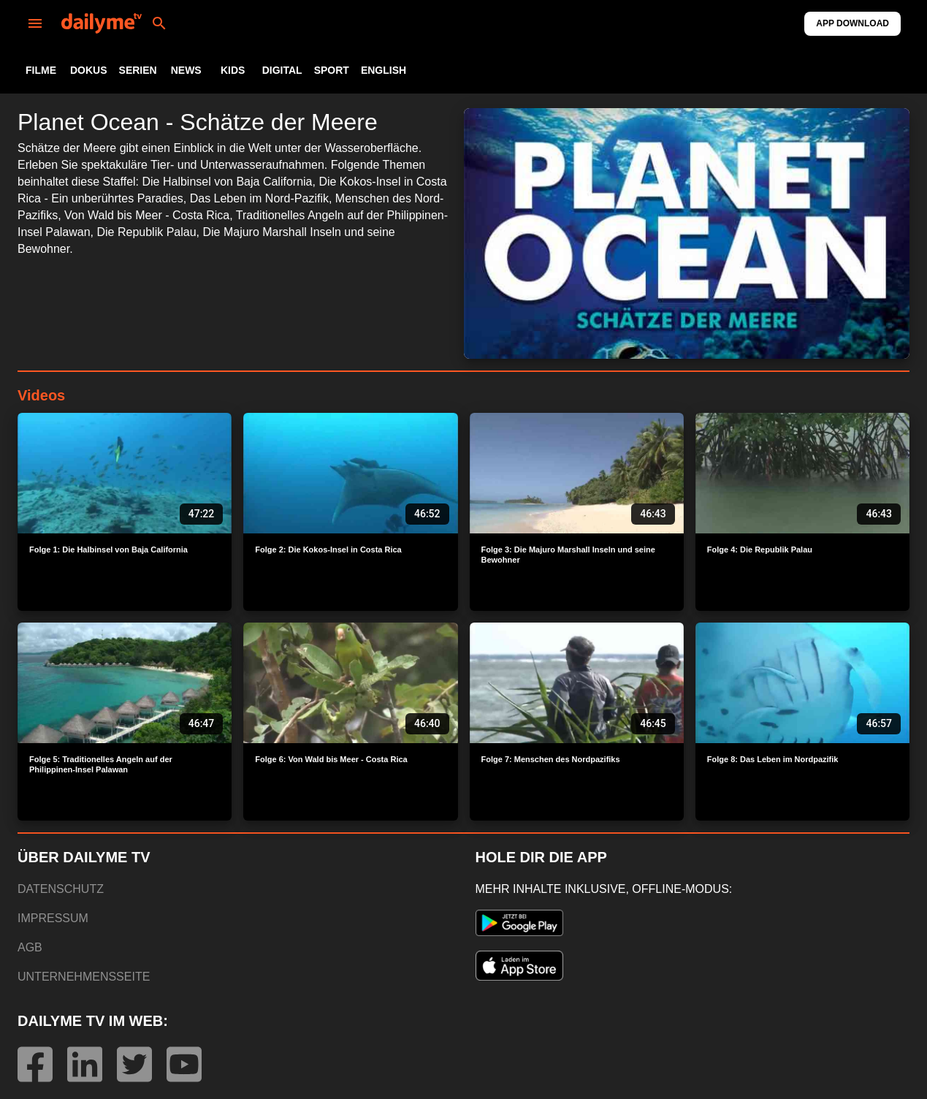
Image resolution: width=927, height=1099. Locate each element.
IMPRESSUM (53, 918)
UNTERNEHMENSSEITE (84, 976)
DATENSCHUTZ (61, 889)
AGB (30, 947)
